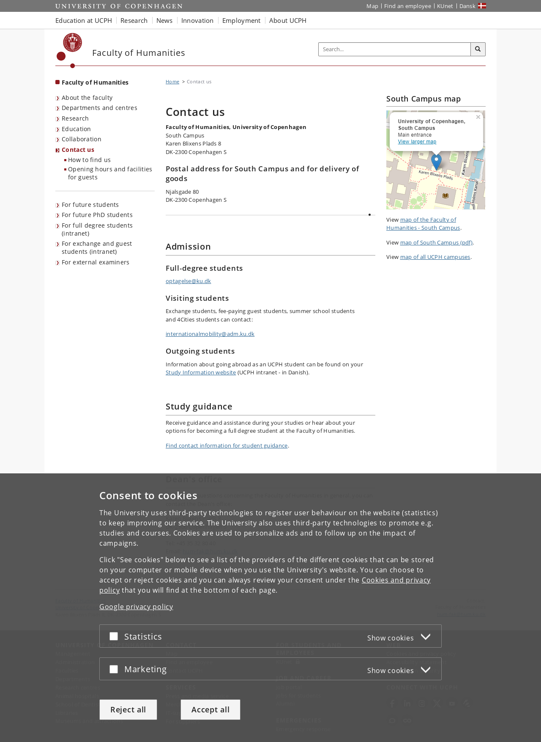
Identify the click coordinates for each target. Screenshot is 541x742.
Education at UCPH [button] (83, 20)
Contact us (78, 150)
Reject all (128, 709)
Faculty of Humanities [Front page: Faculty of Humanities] (95, 82)
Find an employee (407, 6)
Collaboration (81, 139)
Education (76, 129)
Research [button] (134, 20)
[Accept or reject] (115, 636)
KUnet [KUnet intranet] (445, 6)
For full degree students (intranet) (97, 229)
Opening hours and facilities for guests (110, 173)
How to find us (89, 160)
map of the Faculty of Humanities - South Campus (423, 224)
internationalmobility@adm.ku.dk (210, 334)
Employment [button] (241, 20)
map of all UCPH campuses (435, 257)
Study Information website (201, 372)
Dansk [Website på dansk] (467, 6)
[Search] (478, 49)
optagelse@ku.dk (188, 281)
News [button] (164, 20)
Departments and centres (99, 108)
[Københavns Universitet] (69, 50)
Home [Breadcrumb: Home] (172, 81)
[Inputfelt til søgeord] (394, 49)
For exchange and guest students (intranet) (97, 247)
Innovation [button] (197, 20)
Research (75, 118)
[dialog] (270, 607)
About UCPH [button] (288, 20)
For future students (90, 205)
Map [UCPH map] (372, 6)
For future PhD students (97, 215)
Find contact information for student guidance (227, 445)
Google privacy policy (136, 606)
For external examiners (96, 262)
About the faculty (87, 97)
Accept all (210, 709)
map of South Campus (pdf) (436, 242)
